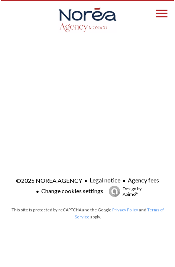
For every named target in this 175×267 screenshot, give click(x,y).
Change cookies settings (72, 190)
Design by (123, 191)
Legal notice (105, 180)
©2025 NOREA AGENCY (49, 180)
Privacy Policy (125, 209)
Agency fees (143, 180)
